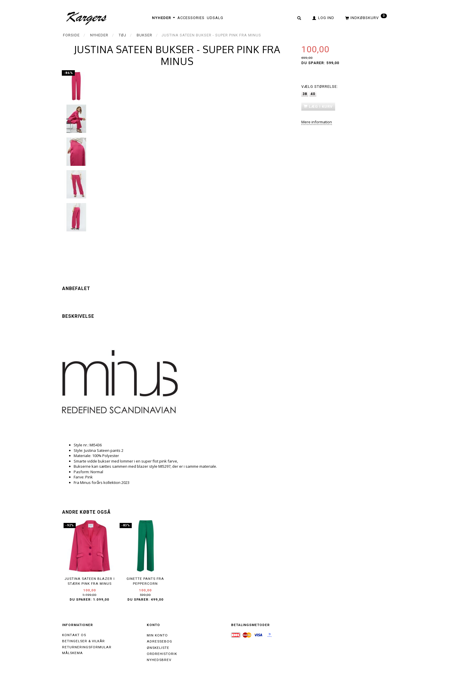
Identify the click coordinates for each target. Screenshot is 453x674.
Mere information (316, 122)
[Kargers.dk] (86, 17)
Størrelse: (319, 86)
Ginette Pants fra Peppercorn (145, 581)
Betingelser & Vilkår (83, 641)
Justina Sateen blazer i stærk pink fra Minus (89, 581)
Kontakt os (74, 635)
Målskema (72, 653)
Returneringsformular (87, 647)
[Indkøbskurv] (365, 17)
